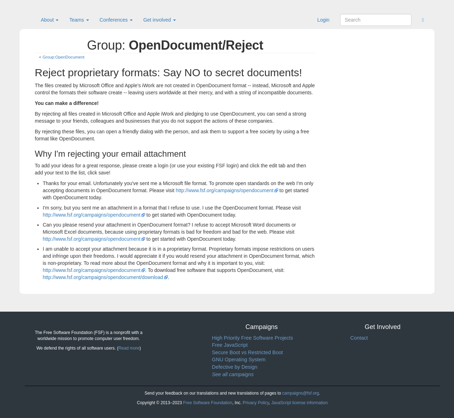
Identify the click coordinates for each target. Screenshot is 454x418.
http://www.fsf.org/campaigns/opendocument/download (103, 277)
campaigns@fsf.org (300, 393)
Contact (359, 338)
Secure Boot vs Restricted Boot (247, 352)
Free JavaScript (230, 345)
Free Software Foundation (207, 402)
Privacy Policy (256, 402)
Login (323, 20)
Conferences (116, 20)
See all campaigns (233, 374)
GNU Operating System (239, 359)
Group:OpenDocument (63, 57)
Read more (128, 348)
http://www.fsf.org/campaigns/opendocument (224, 190)
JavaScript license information (299, 402)
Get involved (159, 20)
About (50, 20)
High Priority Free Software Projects (252, 338)
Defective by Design (235, 367)
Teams (79, 20)
